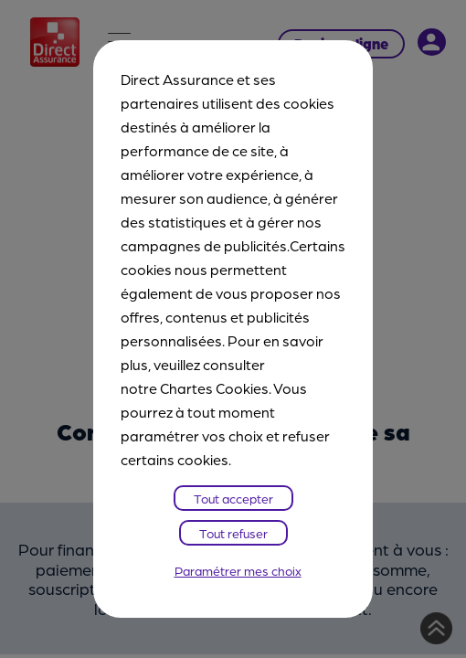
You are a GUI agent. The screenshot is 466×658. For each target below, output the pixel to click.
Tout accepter (233, 498)
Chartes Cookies (214, 388)
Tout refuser (233, 532)
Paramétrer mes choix (238, 570)
